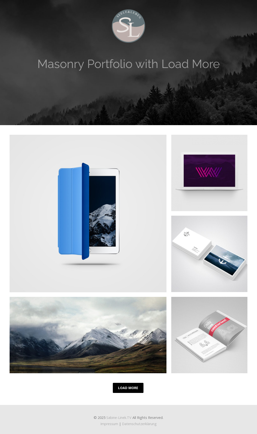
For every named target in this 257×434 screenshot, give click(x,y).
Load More (128, 387)
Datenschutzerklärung (139, 424)
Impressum (109, 424)
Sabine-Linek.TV (118, 417)
